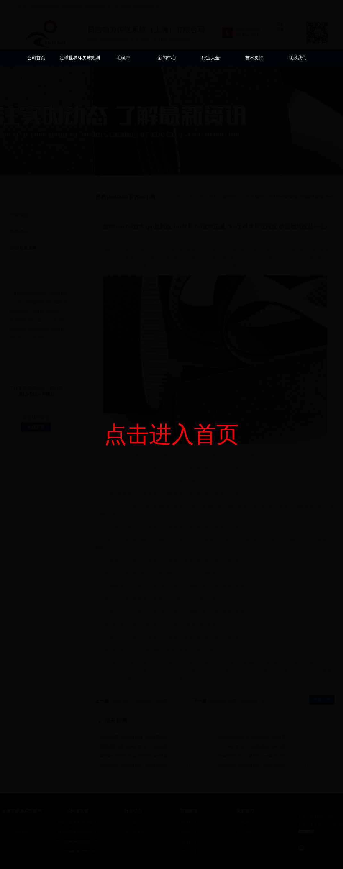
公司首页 (36, 57)
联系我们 (298, 57)
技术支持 (254, 57)
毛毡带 (123, 57)
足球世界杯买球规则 (80, 57)
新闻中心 (167, 57)
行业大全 (211, 57)
